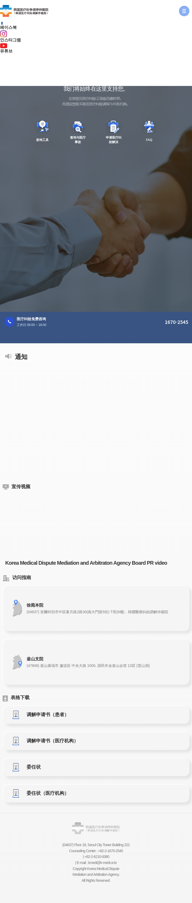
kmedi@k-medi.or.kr (102, 863)
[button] (184, 11)
